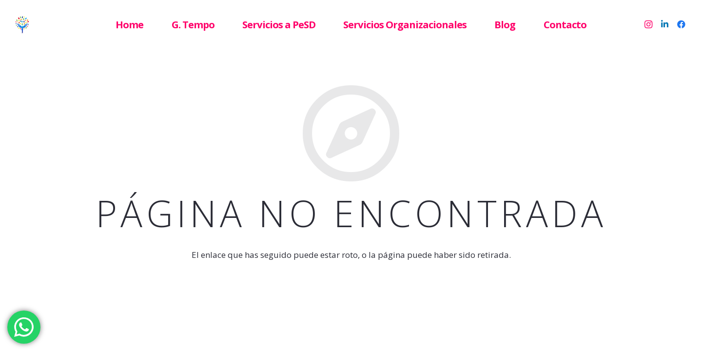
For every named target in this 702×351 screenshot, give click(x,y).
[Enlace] (42, 24)
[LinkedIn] (665, 24)
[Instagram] (648, 24)
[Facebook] (681, 24)
